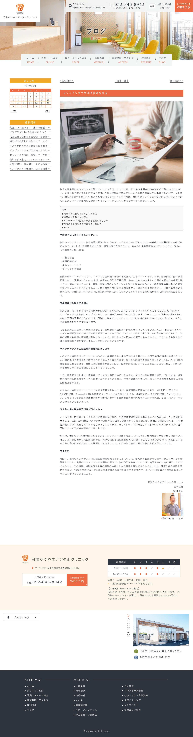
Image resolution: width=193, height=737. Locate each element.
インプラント (131, 705)
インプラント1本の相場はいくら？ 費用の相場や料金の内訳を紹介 (46, 132)
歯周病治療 (82, 705)
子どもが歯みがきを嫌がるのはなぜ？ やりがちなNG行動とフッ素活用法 (49, 145)
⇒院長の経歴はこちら (171, 518)
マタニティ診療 (132, 710)
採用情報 (32, 705)
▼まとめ (66, 227)
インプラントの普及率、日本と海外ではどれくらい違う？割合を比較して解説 (51, 168)
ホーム (30, 686)
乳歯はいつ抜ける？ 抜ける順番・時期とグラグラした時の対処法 (45, 127)
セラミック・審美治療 (136, 695)
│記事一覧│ (122, 80)
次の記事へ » (176, 80)
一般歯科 (80, 686)
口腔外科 (80, 695)
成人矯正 (129, 686)
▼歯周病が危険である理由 (75, 217)
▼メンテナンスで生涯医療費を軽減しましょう (85, 220)
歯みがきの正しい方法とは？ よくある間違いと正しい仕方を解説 (45, 141)
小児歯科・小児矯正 (86, 714)
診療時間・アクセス (37, 700)
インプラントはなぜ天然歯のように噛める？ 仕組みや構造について (46, 150)
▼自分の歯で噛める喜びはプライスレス (82, 224)
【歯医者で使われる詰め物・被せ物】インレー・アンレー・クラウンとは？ (50, 136)
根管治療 (80, 690)
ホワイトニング (132, 700)
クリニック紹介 (35, 690)
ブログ (30, 710)
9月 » (47, 110)
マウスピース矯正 (133, 690)
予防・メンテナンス (86, 710)
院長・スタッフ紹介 (37, 695)
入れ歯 (79, 700)
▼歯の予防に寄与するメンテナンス (79, 213)
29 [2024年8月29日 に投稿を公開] (30, 106)
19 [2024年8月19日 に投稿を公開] (13, 103)
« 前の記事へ (67, 80)
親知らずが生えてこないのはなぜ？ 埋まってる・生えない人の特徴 (46, 159)
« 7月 (13, 110)
